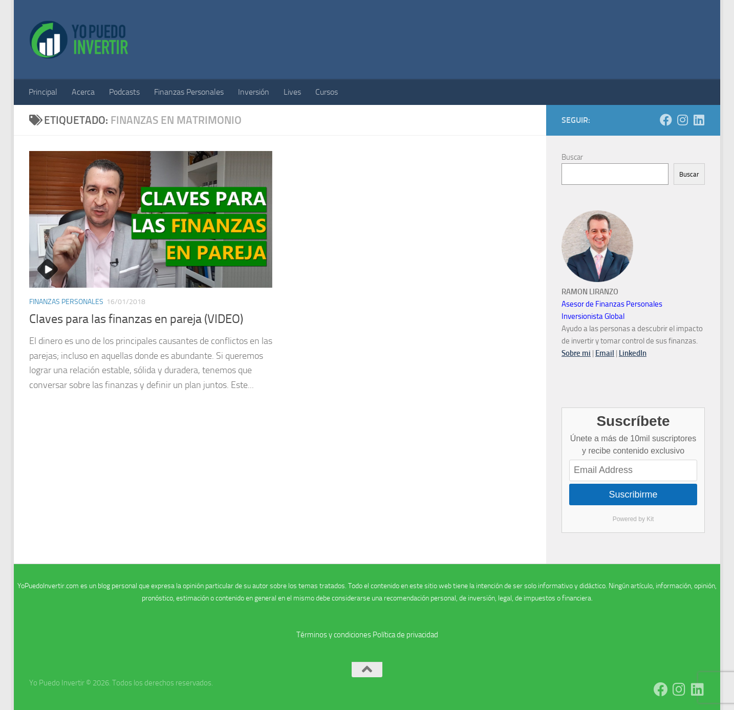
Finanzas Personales (189, 92)
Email (604, 353)
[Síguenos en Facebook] (666, 120)
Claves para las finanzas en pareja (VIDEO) (136, 319)
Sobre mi (576, 353)
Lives (292, 92)
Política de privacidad (405, 634)
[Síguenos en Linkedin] (699, 120)
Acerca (83, 92)
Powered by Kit (633, 519)
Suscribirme (633, 494)
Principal (43, 92)
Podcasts (124, 92)
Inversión (253, 92)
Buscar (572, 157)
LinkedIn (632, 353)
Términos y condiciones (333, 634)
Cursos (326, 92)
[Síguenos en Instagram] (682, 120)
